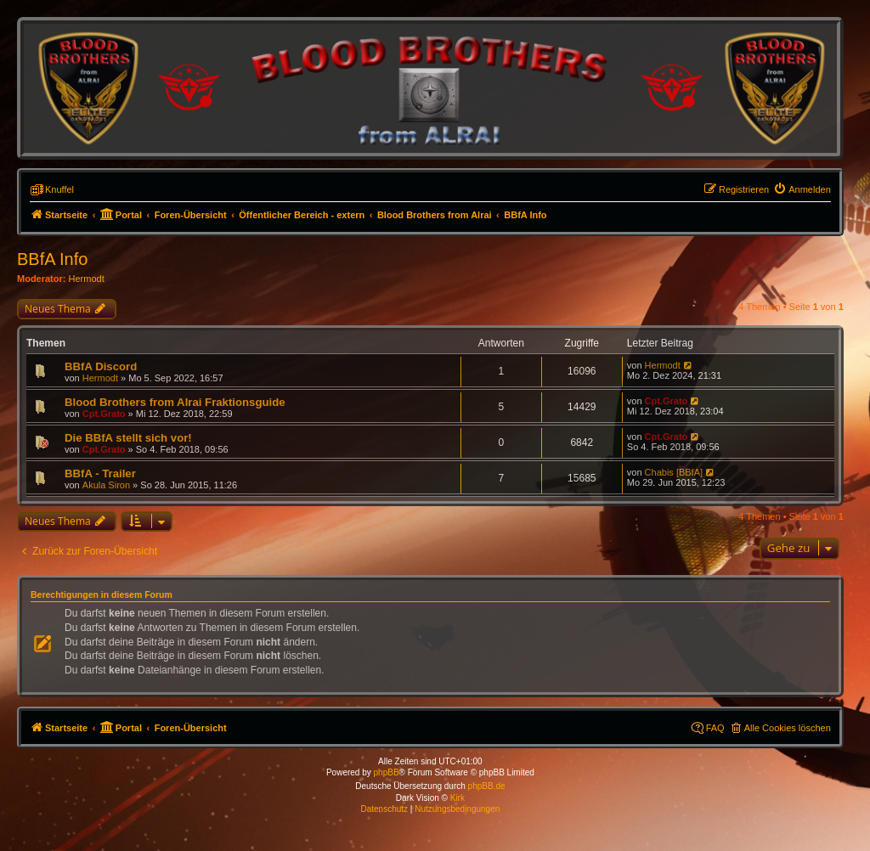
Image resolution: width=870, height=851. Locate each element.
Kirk (457, 798)
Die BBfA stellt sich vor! (128, 437)
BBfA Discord (101, 366)
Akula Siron (106, 485)
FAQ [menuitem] (715, 728)
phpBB (386, 772)
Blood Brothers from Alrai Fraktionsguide (175, 402)
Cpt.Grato (104, 414)
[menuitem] (802, 189)
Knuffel (59, 189)
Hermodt (87, 278)
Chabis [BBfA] (674, 472)
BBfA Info (52, 259)
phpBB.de (487, 786)
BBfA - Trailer (100, 473)
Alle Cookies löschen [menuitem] (787, 728)
